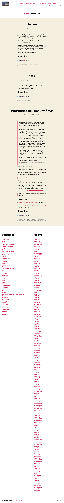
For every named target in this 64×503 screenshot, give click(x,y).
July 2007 (36, 427)
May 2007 (36, 430)
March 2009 (37, 398)
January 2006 (37, 458)
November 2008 (38, 405)
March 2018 (36, 280)
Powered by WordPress (17, 500)
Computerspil (5, 248)
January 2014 (37, 345)
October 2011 (37, 367)
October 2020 (37, 261)
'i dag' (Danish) (22, 64)
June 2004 (36, 480)
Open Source (5, 284)
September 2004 (38, 475)
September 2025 (38, 244)
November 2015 (38, 313)
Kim (25, 28)
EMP (32, 76)
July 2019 (36, 270)
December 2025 (38, 243)
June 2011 (36, 372)
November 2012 (38, 352)
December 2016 (38, 301)
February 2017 (37, 299)
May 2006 (36, 451)
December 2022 (38, 253)
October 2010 (37, 377)
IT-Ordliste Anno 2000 (42, 3)
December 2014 (38, 331)
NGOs (35, 220)
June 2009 (36, 395)
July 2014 (36, 338)
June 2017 (36, 294)
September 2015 (38, 316)
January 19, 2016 (31, 80)
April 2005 (36, 466)
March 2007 (37, 434)
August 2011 (37, 369)
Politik (3, 290)
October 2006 (37, 442)
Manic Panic (5, 275)
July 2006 (36, 448)
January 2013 (37, 348)
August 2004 (37, 477)
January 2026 (37, 241)
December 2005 (38, 459)
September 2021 (38, 260)
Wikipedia (4, 313)
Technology (43, 220)
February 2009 (37, 400)
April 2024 (36, 249)
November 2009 (38, 388)
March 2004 (37, 483)
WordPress (5, 314)
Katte (3, 263)
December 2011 (37, 364)
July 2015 (36, 319)
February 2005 (37, 470)
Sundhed (4, 302)
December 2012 (38, 350)
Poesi (3, 289)
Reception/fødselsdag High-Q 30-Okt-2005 (13, 294)
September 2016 (38, 304)
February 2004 (37, 485)
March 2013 (36, 347)
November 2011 (37, 366)
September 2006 (38, 444)
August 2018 (37, 277)
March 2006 (37, 454)
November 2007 (38, 420)
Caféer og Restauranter (8, 244)
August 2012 (37, 355)
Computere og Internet (31, 219)
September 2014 (38, 336)
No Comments (40, 80)
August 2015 (37, 318)
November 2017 (38, 287)
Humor (3, 260)
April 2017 (36, 295)
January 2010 (37, 386)
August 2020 (37, 263)
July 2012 (36, 357)
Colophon (27, 3)
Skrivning (4, 301)
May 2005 (36, 465)
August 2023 (37, 251)
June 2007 (36, 429)
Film (3, 253)
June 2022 (36, 256)
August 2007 (37, 425)
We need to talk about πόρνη (32, 111)
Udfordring (21, 221)
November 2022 (38, 254)
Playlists (54, 3)
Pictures (49, 3)
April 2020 (36, 266)
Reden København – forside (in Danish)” (28, 202)
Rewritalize (5, 297)
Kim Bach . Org (8, 500)
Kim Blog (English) (28, 220)
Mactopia (4, 273)
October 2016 (37, 302)
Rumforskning (5, 299)
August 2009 (37, 393)
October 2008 (37, 407)
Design (4, 249)
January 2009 (37, 401)
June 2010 (36, 381)
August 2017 (37, 292)
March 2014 (36, 342)
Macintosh (4, 272)
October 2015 (37, 314)
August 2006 (37, 446)
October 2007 (37, 422)
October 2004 (37, 473)
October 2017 (37, 289)
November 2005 (38, 461)
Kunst (3, 266)
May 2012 (36, 360)
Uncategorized (5, 307)
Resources (29, 65)
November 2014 (38, 333)
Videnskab (4, 311)
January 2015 (37, 330)
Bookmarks (24, 219)
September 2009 (38, 391)
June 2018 (36, 278)
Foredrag (34, 3)
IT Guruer (4, 261)
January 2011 (37, 376)
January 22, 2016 (32, 28)
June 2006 (36, 449)
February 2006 (37, 456)
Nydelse (4, 282)
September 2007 (38, 424)
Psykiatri (4, 292)
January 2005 (37, 471)
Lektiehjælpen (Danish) (8, 268)
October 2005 (37, 463)
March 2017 (36, 297)
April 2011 (36, 374)
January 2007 (37, 437)
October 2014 (37, 335)
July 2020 (36, 265)
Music (3, 277)
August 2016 (37, 306)
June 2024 (36, 248)
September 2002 (38, 487)
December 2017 (38, 285)
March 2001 (36, 489)
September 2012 (38, 354)
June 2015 (36, 321)
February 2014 (37, 343)
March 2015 (36, 326)
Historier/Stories (22, 65)
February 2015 (37, 328)
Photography (5, 287)
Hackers (38, 64)
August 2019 (37, 268)
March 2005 (37, 468)
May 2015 (36, 323)
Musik (3, 278)
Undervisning (34, 65)
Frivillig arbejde (21, 220)
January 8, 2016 (31, 114)
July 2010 (36, 379)
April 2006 (36, 453)
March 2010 (36, 384)
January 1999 (37, 490)
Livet (26, 65)
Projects (49, 5)
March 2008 (37, 415)
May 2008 (36, 412)
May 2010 (36, 383)
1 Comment (40, 28)
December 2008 (38, 403)
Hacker (32, 24)
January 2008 (37, 417)
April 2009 (36, 396)
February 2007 (37, 436)
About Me (22, 3)
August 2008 (37, 410)
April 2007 (36, 432)
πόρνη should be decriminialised (35, 190)
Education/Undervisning (32, 64)
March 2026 (37, 239)
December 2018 (38, 275)
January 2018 (37, 284)
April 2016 (36, 309)
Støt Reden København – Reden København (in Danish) (32, 206)
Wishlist (55, 5)
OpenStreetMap (6, 285)
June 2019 (36, 272)
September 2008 (38, 408)
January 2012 (37, 362)
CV (31, 3)
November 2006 (38, 441)
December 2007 (38, 418)
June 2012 (36, 359)
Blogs (26, 64)
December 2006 (38, 439)
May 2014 (36, 340)
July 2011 (36, 371)
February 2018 (37, 282)
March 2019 (36, 273)
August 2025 (37, 246)
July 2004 (36, 478)
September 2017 (38, 290)
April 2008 (36, 413)
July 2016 (36, 307)
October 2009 (37, 389)
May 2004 (36, 482)
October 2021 (37, 258)
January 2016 (37, 311)
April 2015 (36, 325)
